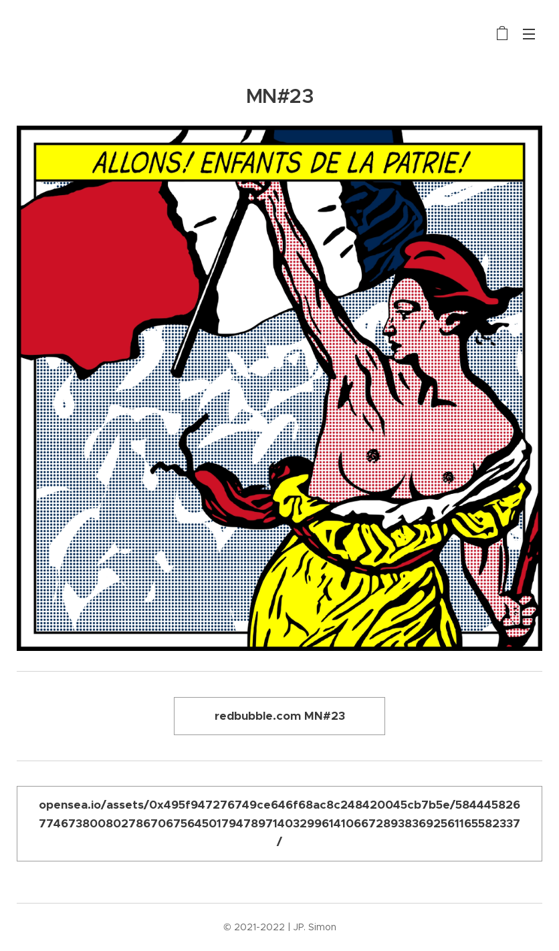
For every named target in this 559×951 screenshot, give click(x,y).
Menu (529, 34)
